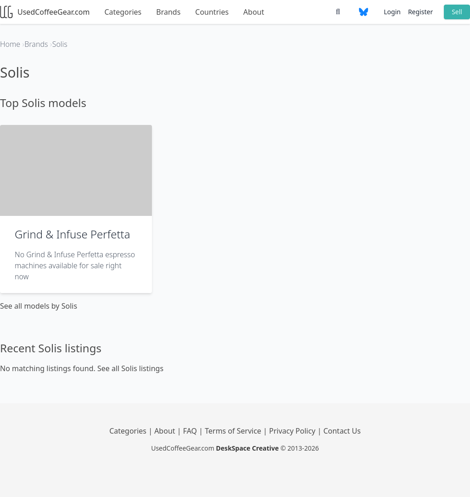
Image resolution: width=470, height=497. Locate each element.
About (253, 12)
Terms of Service (234, 431)
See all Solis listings (130, 368)
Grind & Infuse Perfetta (72, 234)
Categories (122, 12)
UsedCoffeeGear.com (45, 12)
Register (420, 11)
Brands (168, 12)
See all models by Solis (38, 306)
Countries (212, 12)
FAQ (191, 431)
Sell (457, 11)
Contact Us (341, 431)
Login (392, 11)
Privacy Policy (293, 431)
